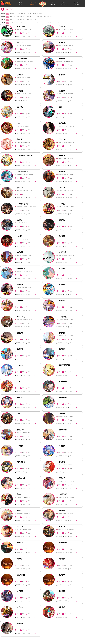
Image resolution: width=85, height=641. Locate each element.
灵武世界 (61, 42)
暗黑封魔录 (20, 268)
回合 (14, 19)
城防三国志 (20, 317)
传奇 (11, 16)
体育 (41, 16)
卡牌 (18, 19)
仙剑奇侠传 (62, 430)
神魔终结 (61, 462)
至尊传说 (61, 91)
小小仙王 (61, 446)
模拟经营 (23, 13)
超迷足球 (19, 397)
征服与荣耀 (62, 381)
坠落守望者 (20, 26)
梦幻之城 (19, 526)
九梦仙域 (19, 365)
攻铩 (18, 413)
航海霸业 (19, 252)
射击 (24, 19)
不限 (8, 13)
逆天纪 (19, 559)
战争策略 (17, 13)
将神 (18, 123)
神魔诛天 (61, 155)
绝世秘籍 (61, 591)
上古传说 (19, 301)
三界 (60, 107)
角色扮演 (12, 13)
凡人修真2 (62, 123)
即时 (11, 19)
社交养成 (34, 13)
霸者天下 (61, 59)
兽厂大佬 (19, 42)
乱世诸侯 (61, 236)
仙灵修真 (61, 575)
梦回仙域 (19, 607)
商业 (48, 16)
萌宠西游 (61, 413)
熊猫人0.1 (20, 430)
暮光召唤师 (62, 397)
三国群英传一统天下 (23, 204)
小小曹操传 (62, 543)
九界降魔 (19, 591)
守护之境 (19, 446)
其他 (51, 16)
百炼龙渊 (61, 75)
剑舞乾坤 (19, 623)
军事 (38, 16)
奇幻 (31, 16)
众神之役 (19, 381)
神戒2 (18, 494)
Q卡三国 (19, 543)
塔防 (31, 19)
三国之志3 (62, 478)
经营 (28, 19)
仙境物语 (61, 510)
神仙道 (19, 139)
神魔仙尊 (19, 75)
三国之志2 (62, 526)
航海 (45, 16)
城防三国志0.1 (21, 59)
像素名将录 (20, 478)
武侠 (21, 16)
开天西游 (19, 91)
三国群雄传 (62, 317)
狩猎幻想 (61, 333)
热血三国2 (62, 171)
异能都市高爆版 (22, 171)
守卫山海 (61, 268)
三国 (14, 16)
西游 (18, 16)
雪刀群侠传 (20, 462)
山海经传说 (62, 494)
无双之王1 (62, 139)
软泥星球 (61, 284)
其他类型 (39, 13)
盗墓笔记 (61, 220)
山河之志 (61, 188)
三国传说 (19, 284)
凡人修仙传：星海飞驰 (24, 155)
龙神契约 (61, 559)
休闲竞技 (28, 13)
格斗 (21, 19)
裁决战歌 (61, 349)
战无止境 (61, 26)
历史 (34, 16)
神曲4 (18, 510)
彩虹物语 (61, 607)
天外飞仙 (19, 107)
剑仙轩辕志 (20, 575)
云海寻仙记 (62, 252)
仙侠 (24, 16)
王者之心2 (62, 204)
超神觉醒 (61, 301)
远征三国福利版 (64, 365)
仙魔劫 (19, 220)
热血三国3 (20, 188)
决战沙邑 (19, 333)
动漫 (28, 16)
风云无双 (19, 349)
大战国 (19, 236)
